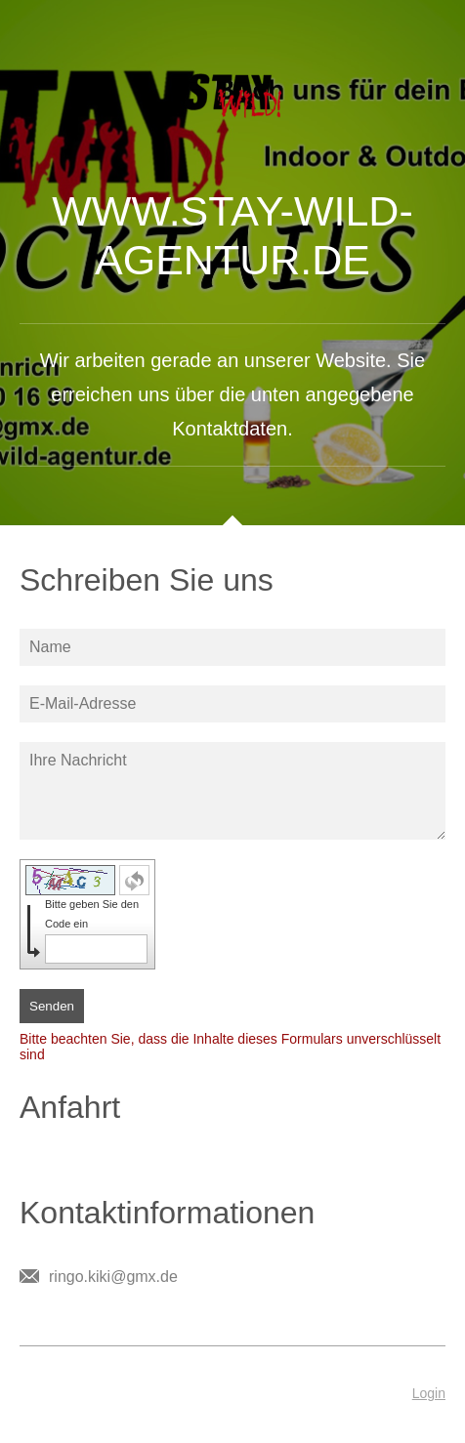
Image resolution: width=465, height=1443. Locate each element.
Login (428, 1393)
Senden (51, 1006)
